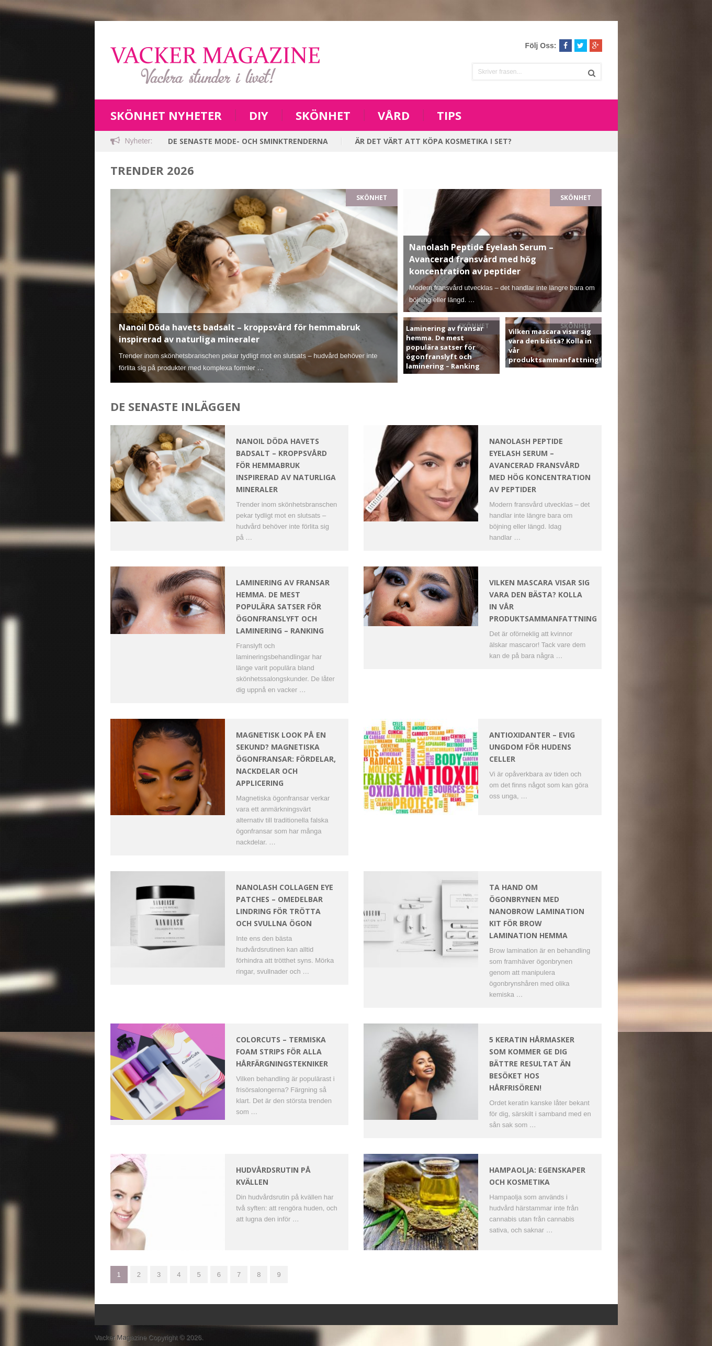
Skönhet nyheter (166, 115)
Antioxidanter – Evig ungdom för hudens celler (532, 747)
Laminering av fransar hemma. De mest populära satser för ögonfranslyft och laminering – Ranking (283, 606)
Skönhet (323, 115)
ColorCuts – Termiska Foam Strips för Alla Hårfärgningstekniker (282, 1051)
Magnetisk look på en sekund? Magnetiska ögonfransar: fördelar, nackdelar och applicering (286, 759)
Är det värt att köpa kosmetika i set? (433, 141)
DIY (258, 115)
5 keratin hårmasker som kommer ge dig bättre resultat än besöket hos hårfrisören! (531, 1063)
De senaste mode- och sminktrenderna (248, 141)
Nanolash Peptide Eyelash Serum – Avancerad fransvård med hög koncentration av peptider (540, 465)
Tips (449, 115)
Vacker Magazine (120, 1337)
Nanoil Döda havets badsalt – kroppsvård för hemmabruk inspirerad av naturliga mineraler (286, 465)
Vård (394, 115)
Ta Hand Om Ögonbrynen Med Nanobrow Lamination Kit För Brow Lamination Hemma (536, 911)
